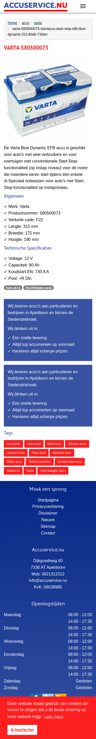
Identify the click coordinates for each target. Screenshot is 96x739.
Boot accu (54, 444)
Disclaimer (48, 513)
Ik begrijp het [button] (22, 730)
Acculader (13, 444)
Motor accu (14, 462)
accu (25, 23)
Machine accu (61, 453)
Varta (30, 471)
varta (38, 23)
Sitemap (48, 526)
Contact (48, 533)
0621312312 (53, 574)
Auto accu (13, 288)
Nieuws (48, 520)
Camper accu (77, 444)
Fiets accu (39, 453)
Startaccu (13, 471)
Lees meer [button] (54, 716)
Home (12, 23)
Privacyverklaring (48, 506)
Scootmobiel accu (70, 462)
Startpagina (48, 500)
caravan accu (16, 453)
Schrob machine (40, 462)
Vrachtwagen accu (38, 288)
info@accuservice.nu (48, 580)
